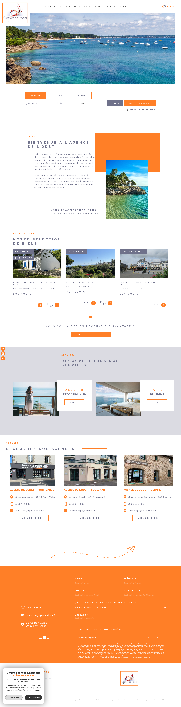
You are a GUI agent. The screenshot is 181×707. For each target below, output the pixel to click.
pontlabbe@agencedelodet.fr (30, 510)
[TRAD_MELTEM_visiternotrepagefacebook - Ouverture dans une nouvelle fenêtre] (3, 349)
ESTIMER (99, 7)
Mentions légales (109, 700)
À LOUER (65, 7)
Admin (120, 700)
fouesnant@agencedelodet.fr (83, 510)
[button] (90, 317)
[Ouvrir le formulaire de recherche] (115, 103)
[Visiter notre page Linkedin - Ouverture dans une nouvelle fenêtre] (3, 358)
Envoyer (152, 638)
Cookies (170, 700)
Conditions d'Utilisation (130, 657)
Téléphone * (132, 591)
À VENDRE (50, 7)
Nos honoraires (84, 700)
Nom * (79, 579)
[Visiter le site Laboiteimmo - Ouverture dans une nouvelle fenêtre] (15, 700)
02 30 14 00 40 (22, 504)
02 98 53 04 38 (136, 504)
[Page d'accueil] (15, 13)
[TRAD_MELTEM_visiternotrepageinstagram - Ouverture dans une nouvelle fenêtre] (3, 353)
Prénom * (130, 579)
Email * (80, 591)
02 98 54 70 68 (76, 504)
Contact (125, 7)
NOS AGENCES (82, 7)
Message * (82, 615)
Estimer (81, 95)
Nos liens (127, 700)
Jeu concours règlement (142, 700)
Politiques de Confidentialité (110, 657)
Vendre (112, 7)
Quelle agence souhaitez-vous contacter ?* (105, 603)
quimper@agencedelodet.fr (142, 510)
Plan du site (96, 700)
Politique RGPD (159, 700)
